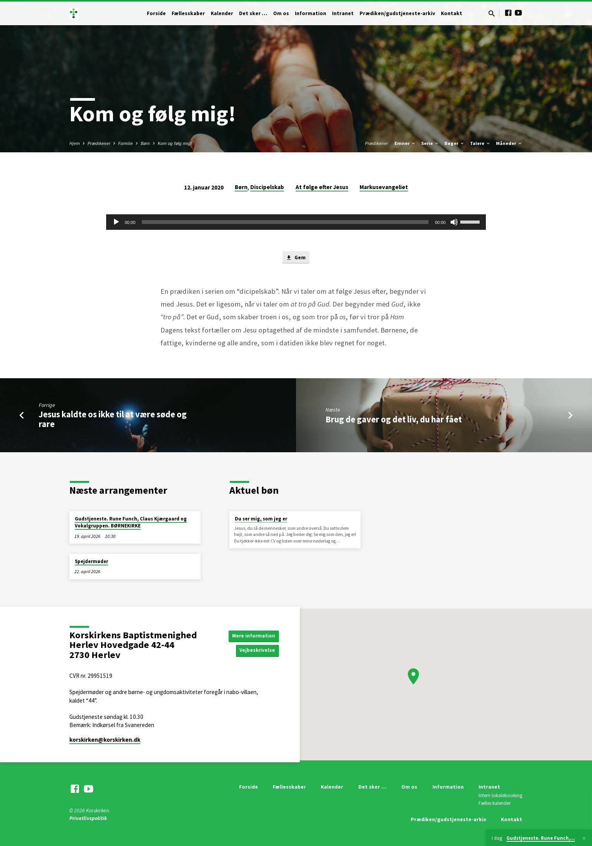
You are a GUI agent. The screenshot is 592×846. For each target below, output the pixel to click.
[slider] (285, 222)
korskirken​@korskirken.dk (104, 739)
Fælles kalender (494, 803)
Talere (480, 143)
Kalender (222, 13)
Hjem (74, 143)
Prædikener (99, 143)
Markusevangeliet (384, 187)
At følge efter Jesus (322, 187)
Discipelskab (267, 187)
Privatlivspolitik (88, 818)
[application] (296, 222)
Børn (145, 143)
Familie (125, 143)
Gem (296, 258)
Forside (156, 13)
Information (310, 13)
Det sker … (253, 13)
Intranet (343, 13)
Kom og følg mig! (175, 143)
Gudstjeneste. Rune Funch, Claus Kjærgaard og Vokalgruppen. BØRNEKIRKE (131, 522)
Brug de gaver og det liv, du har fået (393, 420)
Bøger (454, 143)
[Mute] (454, 222)
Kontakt (451, 13)
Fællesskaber (188, 13)
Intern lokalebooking (500, 796)
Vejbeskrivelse (256, 650)
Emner (405, 143)
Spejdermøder (91, 561)
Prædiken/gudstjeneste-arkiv (397, 13)
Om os (281, 13)
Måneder (509, 143)
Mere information (252, 635)
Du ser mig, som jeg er (261, 518)
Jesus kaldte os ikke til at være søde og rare (113, 420)
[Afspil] (116, 222)
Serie (430, 143)
